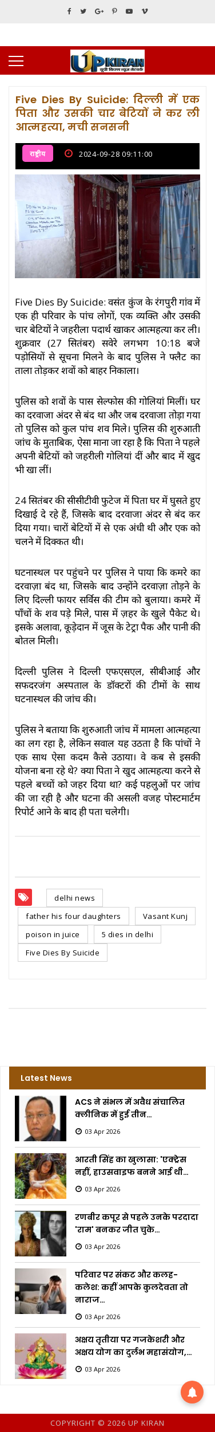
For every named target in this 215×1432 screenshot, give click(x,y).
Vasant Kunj (165, 916)
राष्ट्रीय (38, 153)
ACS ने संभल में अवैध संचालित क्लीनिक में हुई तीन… (130, 1108)
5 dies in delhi (128, 934)
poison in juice (53, 934)
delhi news (74, 898)
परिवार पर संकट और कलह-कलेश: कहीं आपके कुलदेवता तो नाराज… (131, 1287)
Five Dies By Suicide (62, 952)
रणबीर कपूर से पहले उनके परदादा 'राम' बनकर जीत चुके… (136, 1223)
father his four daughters (73, 916)
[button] (192, 1392)
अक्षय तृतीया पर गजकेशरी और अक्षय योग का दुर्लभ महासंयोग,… (133, 1346)
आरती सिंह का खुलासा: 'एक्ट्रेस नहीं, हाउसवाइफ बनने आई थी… (132, 1166)
